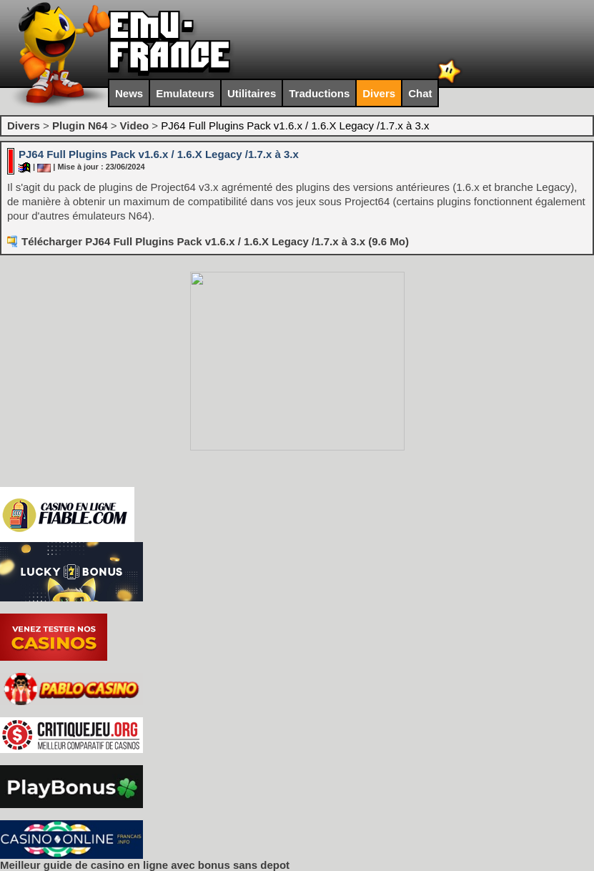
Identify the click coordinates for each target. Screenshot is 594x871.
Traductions (319, 93)
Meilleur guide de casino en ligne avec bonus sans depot (144, 865)
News (129, 93)
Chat (420, 93)
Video (134, 125)
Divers (378, 93)
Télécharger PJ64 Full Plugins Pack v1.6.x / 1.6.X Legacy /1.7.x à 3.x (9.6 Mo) (215, 241)
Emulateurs (185, 93)
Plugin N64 (80, 125)
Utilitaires (251, 93)
